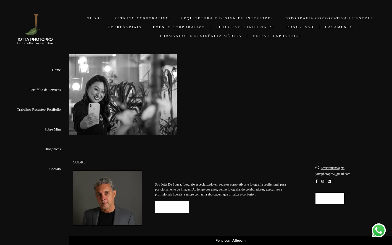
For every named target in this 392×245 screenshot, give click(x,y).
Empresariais (125, 27)
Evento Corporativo (179, 27)
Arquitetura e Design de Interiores (227, 18)
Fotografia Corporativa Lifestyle (329, 18)
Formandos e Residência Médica (201, 36)
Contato (55, 169)
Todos (94, 18)
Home (56, 70)
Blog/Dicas (53, 149)
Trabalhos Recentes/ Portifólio (39, 109)
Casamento (339, 27)
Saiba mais (172, 206)
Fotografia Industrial (245, 27)
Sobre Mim (52, 129)
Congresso (300, 27)
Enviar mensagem (332, 168)
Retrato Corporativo (142, 18)
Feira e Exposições (277, 36)
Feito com (230, 240)
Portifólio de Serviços (45, 90)
